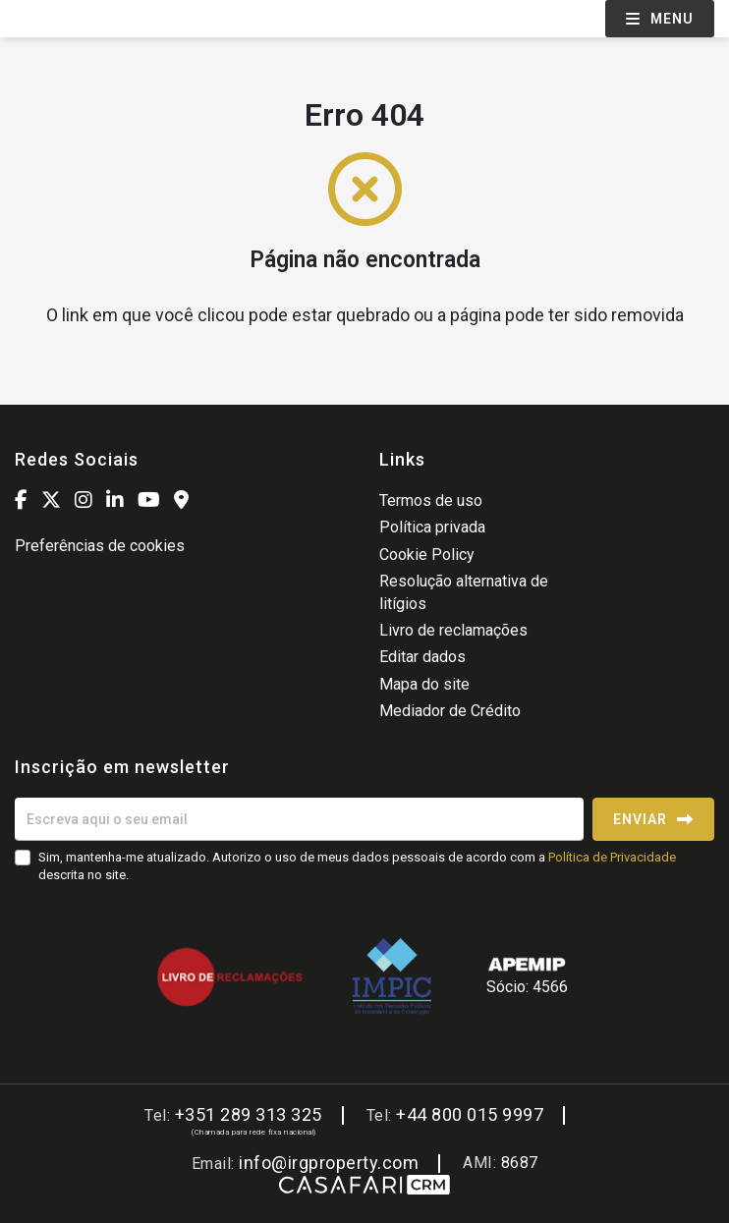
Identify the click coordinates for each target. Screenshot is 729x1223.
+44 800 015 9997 (469, 1114)
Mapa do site (424, 684)
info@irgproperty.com (329, 1162)
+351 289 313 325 (248, 1114)
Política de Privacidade (612, 857)
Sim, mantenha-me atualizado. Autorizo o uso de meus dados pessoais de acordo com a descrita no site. (357, 866)
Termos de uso (430, 500)
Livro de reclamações (453, 630)
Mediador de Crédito (450, 710)
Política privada (432, 527)
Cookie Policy (427, 554)
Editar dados (422, 656)
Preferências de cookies (100, 545)
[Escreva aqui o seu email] (299, 819)
